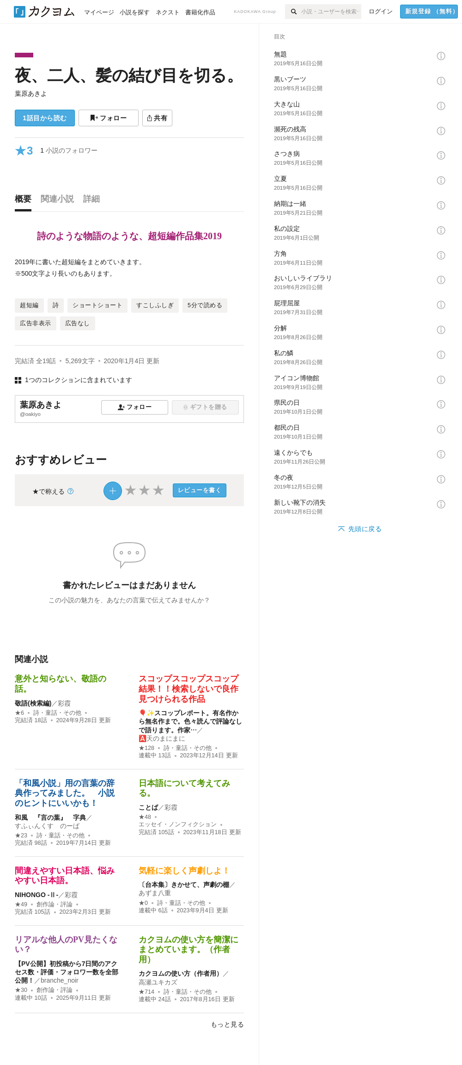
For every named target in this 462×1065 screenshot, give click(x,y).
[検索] (293, 11)
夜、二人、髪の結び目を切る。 (129, 75)
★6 (19, 713)
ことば (148, 807)
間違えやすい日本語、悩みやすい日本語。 (65, 875)
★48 (145, 817)
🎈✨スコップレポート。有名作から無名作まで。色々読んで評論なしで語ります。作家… (190, 721)
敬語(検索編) (33, 703)
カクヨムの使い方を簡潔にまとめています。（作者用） (188, 949)
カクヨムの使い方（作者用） (181, 973)
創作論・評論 (54, 904)
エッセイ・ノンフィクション (178, 824)
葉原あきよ (31, 93)
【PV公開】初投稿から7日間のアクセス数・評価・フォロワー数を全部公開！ (66, 972)
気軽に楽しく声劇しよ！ (184, 870)
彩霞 (64, 703)
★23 (21, 835)
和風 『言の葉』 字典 (50, 817)
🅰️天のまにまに (162, 738)
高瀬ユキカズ (158, 982)
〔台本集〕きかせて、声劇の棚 (184, 884)
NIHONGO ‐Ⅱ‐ (36, 894)
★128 (146, 748)
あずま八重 (155, 893)
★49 (21, 904)
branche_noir (60, 980)
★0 (143, 903)
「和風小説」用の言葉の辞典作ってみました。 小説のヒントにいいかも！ (65, 793)
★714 (146, 992)
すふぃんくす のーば (47, 826)
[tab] (25, 201)
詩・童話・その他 (57, 713)
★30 (21, 990)
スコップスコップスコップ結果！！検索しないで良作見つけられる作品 (188, 688)
